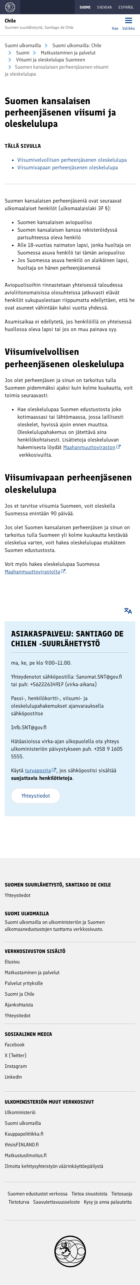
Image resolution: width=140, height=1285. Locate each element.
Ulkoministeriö (20, 1112)
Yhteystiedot (35, 796)
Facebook (15, 1045)
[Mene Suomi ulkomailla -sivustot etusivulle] (10, 7)
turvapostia (40, 770)
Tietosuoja (121, 1194)
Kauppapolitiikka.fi (24, 1134)
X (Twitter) (16, 1055)
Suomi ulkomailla (23, 45)
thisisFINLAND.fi (22, 1145)
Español (126, 7)
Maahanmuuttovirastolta (35, 571)
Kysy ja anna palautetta (108, 1202)
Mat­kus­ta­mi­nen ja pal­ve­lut (67, 53)
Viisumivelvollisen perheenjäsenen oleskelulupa (72, 160)
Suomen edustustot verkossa (38, 1194)
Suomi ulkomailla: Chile (76, 45)
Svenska (104, 7)
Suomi (22, 53)
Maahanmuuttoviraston (92, 447)
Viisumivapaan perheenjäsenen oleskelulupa (67, 167)
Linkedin (13, 1077)
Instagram (16, 1066)
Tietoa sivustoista (89, 1194)
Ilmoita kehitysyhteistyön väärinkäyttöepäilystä (54, 1166)
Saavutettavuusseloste (56, 1202)
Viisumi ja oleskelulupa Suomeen (50, 60)
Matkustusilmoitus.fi (26, 1155)
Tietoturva (19, 1202)
